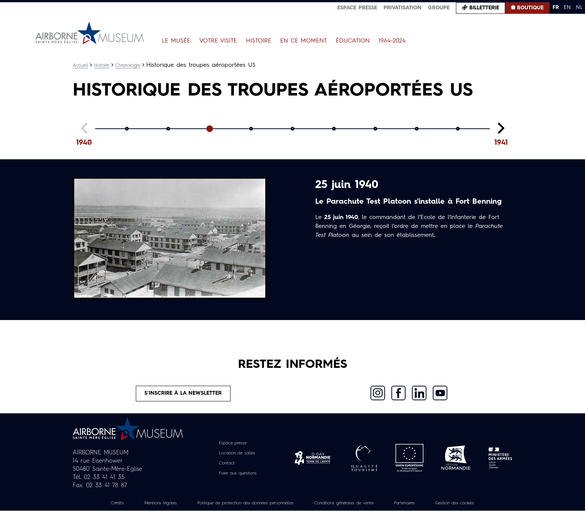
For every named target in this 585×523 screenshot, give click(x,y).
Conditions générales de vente (388, 507)
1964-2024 (392, 41)
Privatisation (403, 7)
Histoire (258, 41)
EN (567, 7)
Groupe (439, 7)
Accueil (81, 65)
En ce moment (303, 41)
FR (556, 7)
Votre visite (218, 41)
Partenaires (459, 507)
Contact (224, 467)
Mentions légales (169, 507)
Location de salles (237, 457)
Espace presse (357, 7)
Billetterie (484, 7)
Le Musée (176, 41)
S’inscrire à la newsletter (184, 395)
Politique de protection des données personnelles (270, 507)
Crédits (120, 507)
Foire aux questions (238, 477)
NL (579, 7)
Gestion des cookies (292, 515)
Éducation (353, 41)
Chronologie (133, 65)
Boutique (530, 7)
